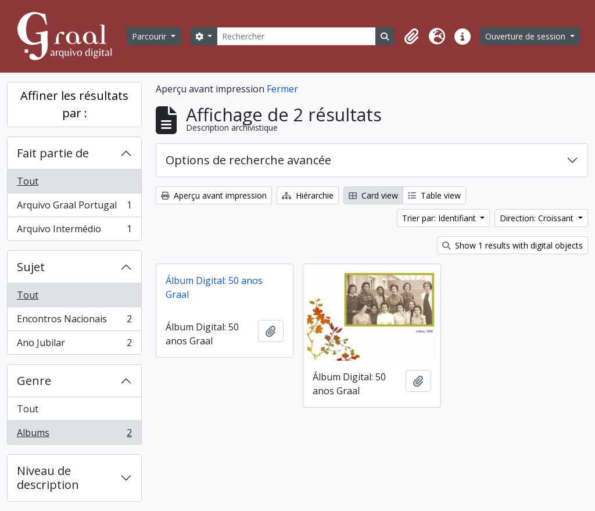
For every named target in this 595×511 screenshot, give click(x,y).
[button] (411, 36)
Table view (434, 195)
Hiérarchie (308, 195)
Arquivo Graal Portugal (74, 207)
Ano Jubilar (74, 345)
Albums (74, 435)
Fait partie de (53, 153)
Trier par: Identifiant (440, 218)
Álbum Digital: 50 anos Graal (214, 287)
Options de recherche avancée (248, 160)
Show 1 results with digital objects (512, 245)
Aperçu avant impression (214, 195)
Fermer (282, 88)
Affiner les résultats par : (74, 104)
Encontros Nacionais (74, 321)
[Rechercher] (296, 36)
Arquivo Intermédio (74, 231)
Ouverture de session (526, 36)
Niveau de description (48, 477)
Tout (27, 181)
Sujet (31, 267)
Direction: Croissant (538, 218)
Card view (373, 195)
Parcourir (150, 36)
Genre (34, 380)
